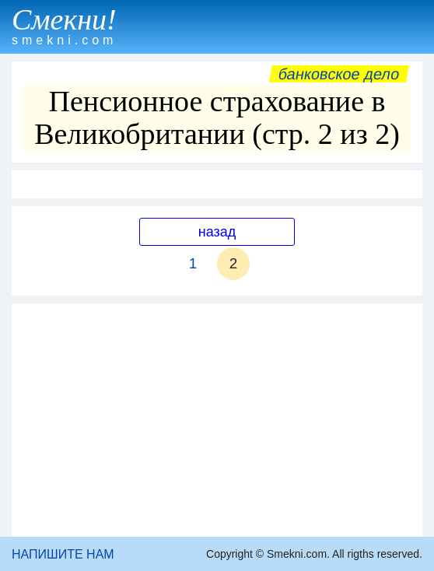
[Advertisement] (217, 420)
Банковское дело (339, 73)
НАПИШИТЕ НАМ (63, 554)
